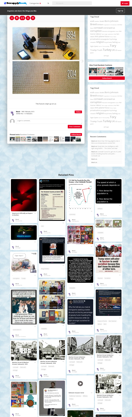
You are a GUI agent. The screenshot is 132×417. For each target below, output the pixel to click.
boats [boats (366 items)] (102, 21)
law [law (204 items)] (115, 34)
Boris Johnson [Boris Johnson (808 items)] (111, 21)
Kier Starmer (112, 321)
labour (100, 324)
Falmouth (108, 360)
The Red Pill (18, 221)
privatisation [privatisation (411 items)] (95, 39)
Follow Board (76, 134)
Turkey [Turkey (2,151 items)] (107, 50)
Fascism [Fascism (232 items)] (104, 31)
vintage (100, 363)
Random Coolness (27, 135)
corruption (16, 278)
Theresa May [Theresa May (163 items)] (105, 46)
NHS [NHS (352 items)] (96, 36)
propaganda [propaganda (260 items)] (105, 39)
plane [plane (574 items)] (101, 36)
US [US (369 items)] (116, 50)
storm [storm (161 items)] (100, 46)
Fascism (100, 278)
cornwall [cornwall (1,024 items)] (98, 27)
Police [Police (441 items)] (106, 36)
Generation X (17, 330)
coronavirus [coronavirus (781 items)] (109, 27)
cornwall (100, 360)
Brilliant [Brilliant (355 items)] (100, 24)
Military (85, 396)
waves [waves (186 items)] (119, 50)
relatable (100, 232)
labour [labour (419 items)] (98, 34)
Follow (78, 112)
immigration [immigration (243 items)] (111, 31)
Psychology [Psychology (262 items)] (113, 39)
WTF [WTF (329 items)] (92, 53)
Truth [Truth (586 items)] (99, 50)
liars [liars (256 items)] (118, 34)
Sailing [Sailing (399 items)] (115, 42)
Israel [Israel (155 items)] (117, 31)
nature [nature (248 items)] (92, 37)
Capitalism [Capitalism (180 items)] (107, 25)
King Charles (45, 269)
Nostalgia (18, 248)
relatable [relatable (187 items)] (92, 42)
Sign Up (120, 11)
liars (105, 324)
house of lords (102, 321)
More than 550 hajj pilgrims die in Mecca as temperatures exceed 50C (105, 142)
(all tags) (106, 56)
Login (126, 3)
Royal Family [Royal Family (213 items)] (108, 42)
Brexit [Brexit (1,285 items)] (93, 24)
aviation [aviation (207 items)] (97, 21)
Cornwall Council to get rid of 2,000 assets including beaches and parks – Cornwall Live (106, 154)
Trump (23, 278)
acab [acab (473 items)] (92, 21)
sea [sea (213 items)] (119, 42)
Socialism (107, 278)
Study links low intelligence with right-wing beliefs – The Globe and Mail (104, 147)
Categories (35, 3)
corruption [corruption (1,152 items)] (96, 31)
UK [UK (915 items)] (113, 49)
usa (42, 226)
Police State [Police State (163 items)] (113, 36)
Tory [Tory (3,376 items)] (113, 46)
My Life (102, 239)
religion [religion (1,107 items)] (100, 42)
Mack (17, 219)
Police (71, 399)
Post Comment (74, 127)
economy (72, 214)
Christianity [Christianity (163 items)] (113, 25)
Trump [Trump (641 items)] (93, 50)
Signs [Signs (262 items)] (92, 46)
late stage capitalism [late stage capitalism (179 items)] (108, 34)
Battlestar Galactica (75, 396)
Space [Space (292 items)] (96, 46)
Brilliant (100, 209)
